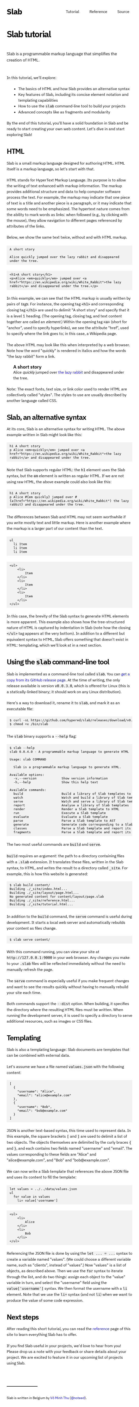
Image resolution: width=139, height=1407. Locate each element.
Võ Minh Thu (59, 1397)
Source (123, 11)
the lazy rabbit (70, 372)
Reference (98, 11)
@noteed (78, 1397)
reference (101, 1328)
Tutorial (72, 11)
